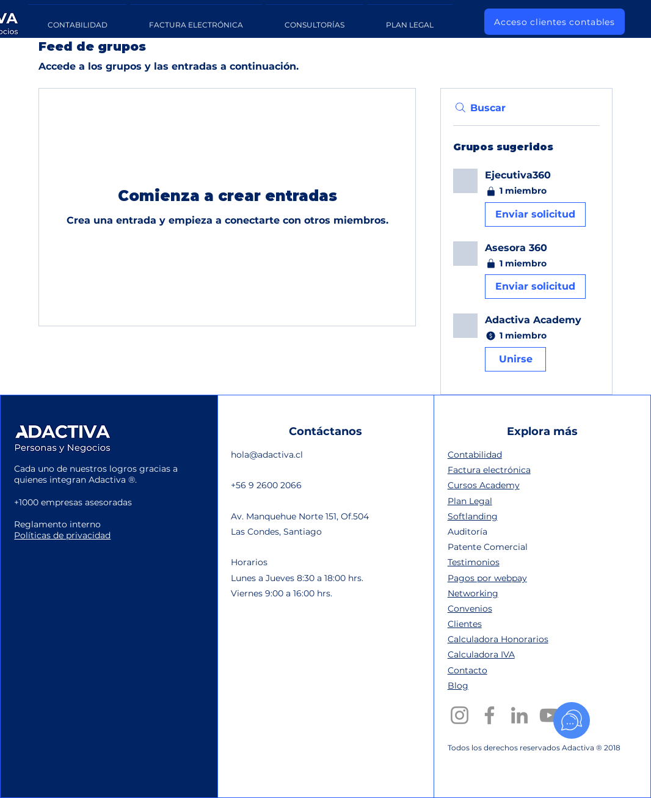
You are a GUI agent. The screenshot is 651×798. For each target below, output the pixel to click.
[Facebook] (489, 715)
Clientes (465, 623)
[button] (526, 200)
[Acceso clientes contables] (554, 22)
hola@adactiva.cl (267, 454)
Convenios (470, 608)
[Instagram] (459, 715)
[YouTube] (549, 715)
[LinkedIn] (519, 715)
